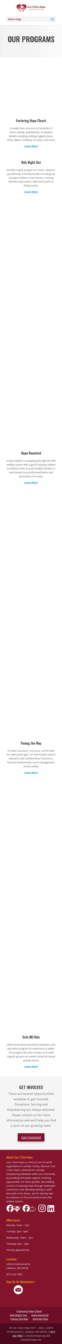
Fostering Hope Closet (29, 1311)
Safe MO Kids (40, 1319)
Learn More (31, 146)
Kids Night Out (18, 1315)
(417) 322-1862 (14, 1274)
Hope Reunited (39, 1315)
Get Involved (31, 1137)
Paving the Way (19, 1319)
